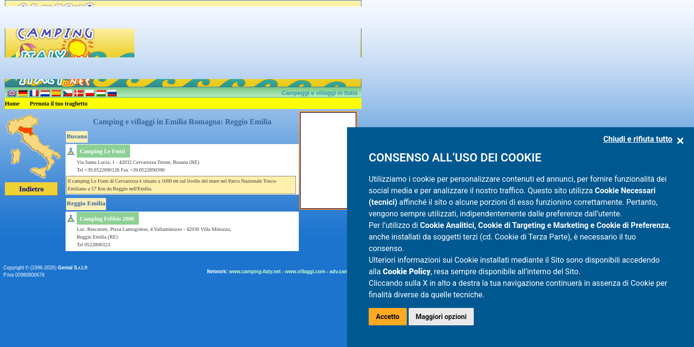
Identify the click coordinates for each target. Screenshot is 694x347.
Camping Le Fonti (102, 151)
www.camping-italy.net (254, 271)
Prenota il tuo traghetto (59, 103)
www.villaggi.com (305, 271)
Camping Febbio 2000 (107, 218)
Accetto (388, 316)
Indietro (31, 189)
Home (12, 103)
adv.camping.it (346, 271)
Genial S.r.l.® (73, 267)
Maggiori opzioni (441, 316)
